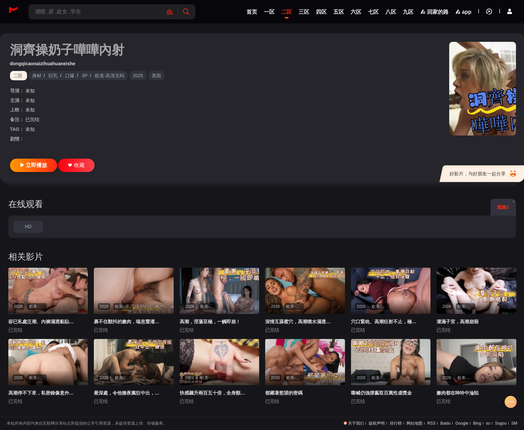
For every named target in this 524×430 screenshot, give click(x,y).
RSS (431, 423)
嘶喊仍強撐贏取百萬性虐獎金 (381, 393)
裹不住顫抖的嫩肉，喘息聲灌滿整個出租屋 (128, 321)
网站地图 (414, 423)
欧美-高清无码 (110, 75)
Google (462, 423)
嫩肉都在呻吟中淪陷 (457, 393)
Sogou (501, 423)
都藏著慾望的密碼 (284, 393)
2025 (138, 75)
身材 (36, 75)
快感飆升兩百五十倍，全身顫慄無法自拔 (213, 393)
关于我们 (356, 423)
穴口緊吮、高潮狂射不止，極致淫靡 (385, 321)
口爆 (69, 75)
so (488, 423)
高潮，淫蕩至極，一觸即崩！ (210, 321)
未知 (30, 90)
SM (514, 423)
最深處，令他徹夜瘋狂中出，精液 (128, 393)
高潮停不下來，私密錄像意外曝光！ (42, 393)
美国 (156, 75)
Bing (477, 423)
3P (85, 75)
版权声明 (377, 423)
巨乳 (53, 75)
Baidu (445, 423)
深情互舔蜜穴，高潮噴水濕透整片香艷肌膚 (299, 321)
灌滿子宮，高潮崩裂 (457, 321)
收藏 (76, 165)
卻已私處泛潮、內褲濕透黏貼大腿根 (42, 321)
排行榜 (396, 423)
